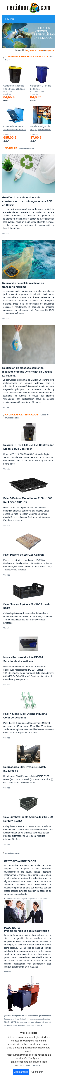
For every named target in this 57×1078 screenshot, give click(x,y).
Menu (9, 19)
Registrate (49, 50)
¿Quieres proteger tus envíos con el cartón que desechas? (27, 1016)
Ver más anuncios (12, 853)
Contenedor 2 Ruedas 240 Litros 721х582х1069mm (40, 88)
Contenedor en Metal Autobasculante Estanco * (14, 128)
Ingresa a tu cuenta (34, 50)
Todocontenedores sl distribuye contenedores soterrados (27, 1019)
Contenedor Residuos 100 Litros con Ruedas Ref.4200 (14, 88)
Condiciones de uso (33, 1065)
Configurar (37, 1072)
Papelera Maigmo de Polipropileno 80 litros (40, 128)
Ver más (5, 234)
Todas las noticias (26, 148)
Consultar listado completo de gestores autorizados (26, 899)
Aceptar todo (21, 1072)
